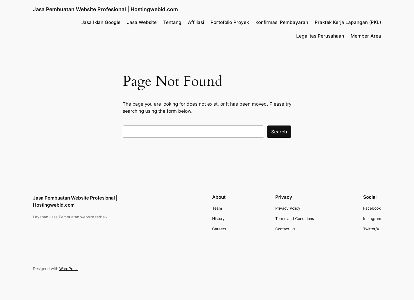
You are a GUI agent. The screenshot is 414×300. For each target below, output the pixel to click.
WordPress (68, 268)
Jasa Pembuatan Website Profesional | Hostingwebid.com (105, 9)
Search (279, 131)
